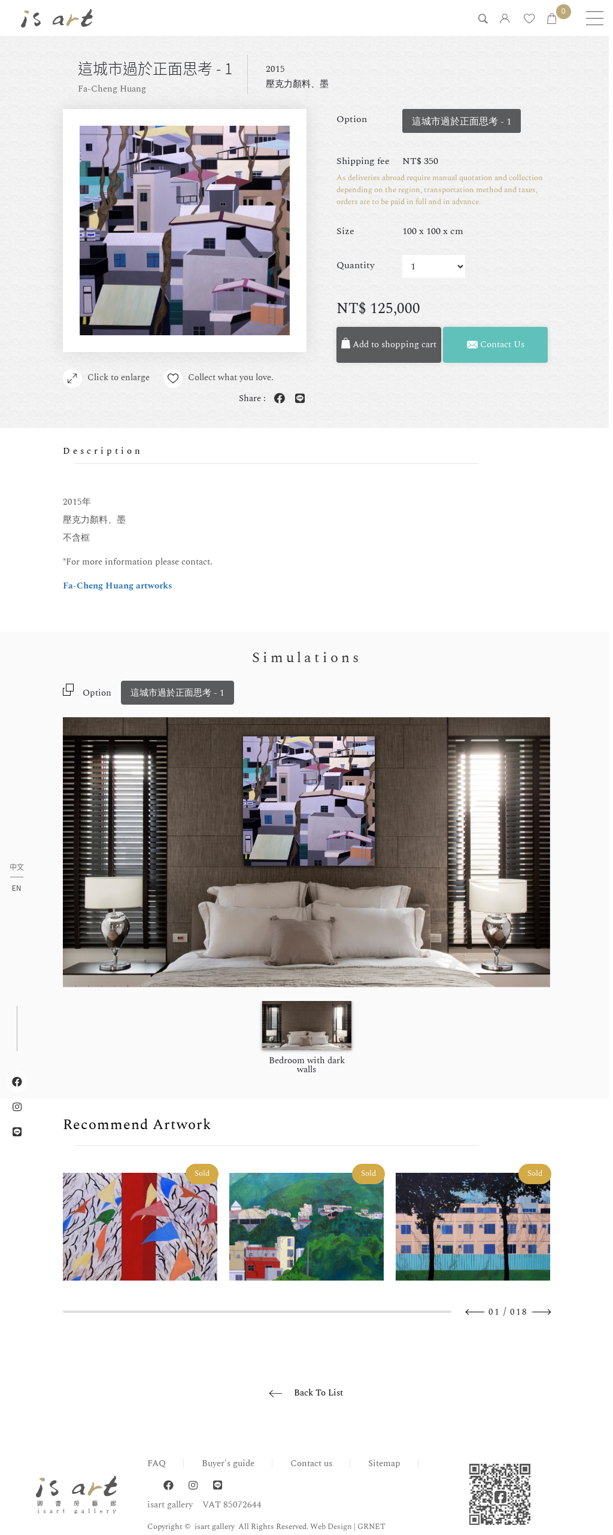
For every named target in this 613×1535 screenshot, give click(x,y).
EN (16, 887)
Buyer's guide (228, 1463)
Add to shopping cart (389, 344)
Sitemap (384, 1463)
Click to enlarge (106, 378)
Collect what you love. (220, 378)
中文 (17, 867)
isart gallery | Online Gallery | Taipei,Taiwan (57, 18)
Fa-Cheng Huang (112, 89)
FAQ (156, 1463)
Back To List (318, 1392)
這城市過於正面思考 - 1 (177, 693)
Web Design (331, 1527)
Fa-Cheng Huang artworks (117, 586)
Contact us (311, 1463)
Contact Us (495, 344)
